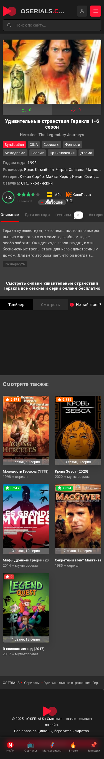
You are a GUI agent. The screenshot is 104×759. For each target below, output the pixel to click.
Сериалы (51, 145)
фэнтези (72, 145)
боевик (37, 153)
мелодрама (15, 153)
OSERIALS (11, 683)
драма (86, 153)
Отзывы (69, 215)
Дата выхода (37, 215)
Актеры (96, 215)
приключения (62, 153)
